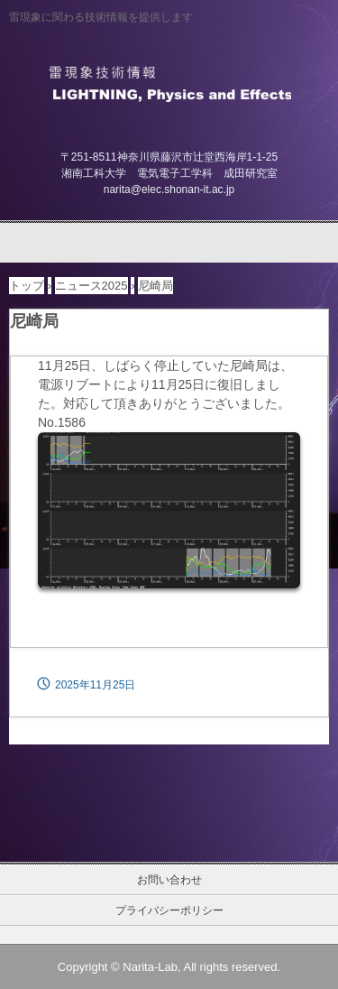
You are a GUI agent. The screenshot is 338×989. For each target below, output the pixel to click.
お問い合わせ (169, 879)
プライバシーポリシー (169, 910)
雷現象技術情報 (169, 82)
